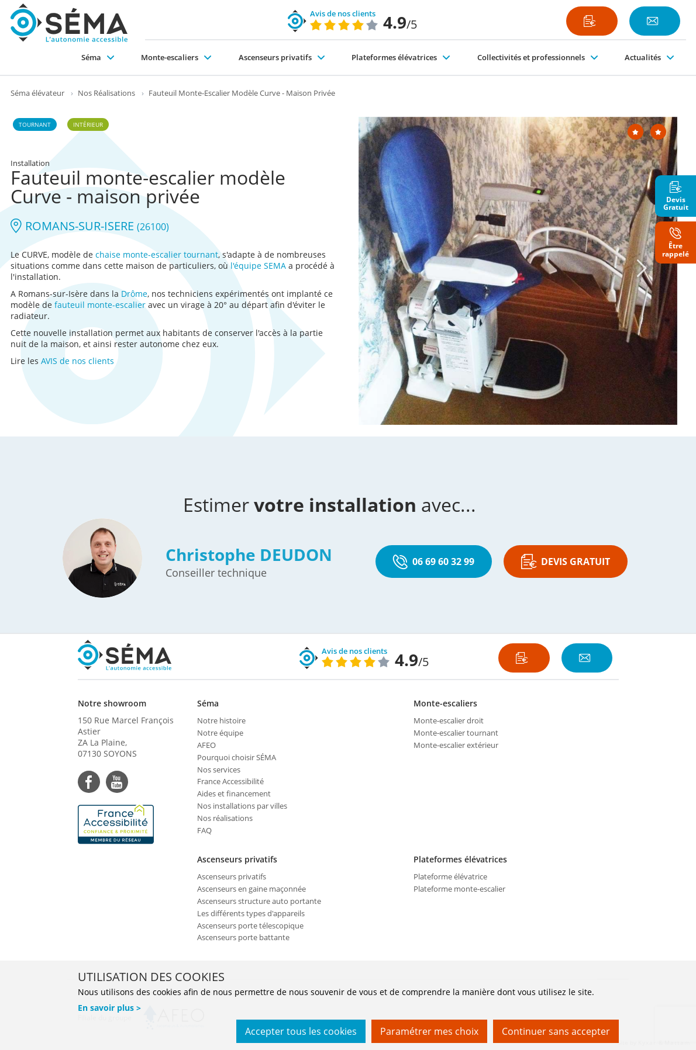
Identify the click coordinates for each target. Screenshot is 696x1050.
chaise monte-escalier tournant (156, 254)
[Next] (642, 268)
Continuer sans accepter (556, 1031)
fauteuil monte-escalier (100, 304)
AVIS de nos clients (77, 360)
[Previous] (396, 268)
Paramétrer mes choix (429, 1031)
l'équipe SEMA (258, 265)
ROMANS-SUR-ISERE (90, 226)
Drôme (134, 293)
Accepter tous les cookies (301, 1031)
